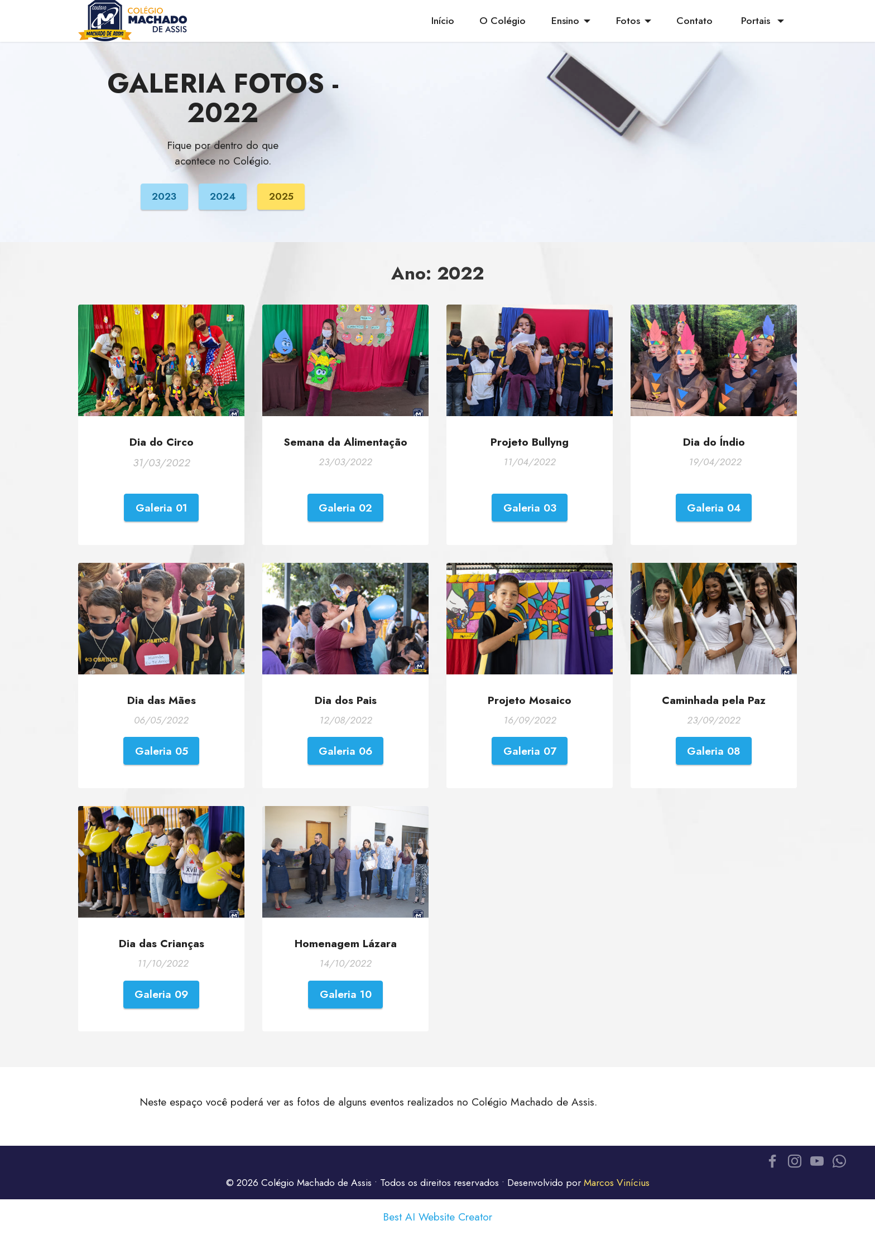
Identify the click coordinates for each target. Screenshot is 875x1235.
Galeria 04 (714, 507)
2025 (281, 196)
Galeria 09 (161, 994)
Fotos (628, 20)
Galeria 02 (345, 507)
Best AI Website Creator (437, 1217)
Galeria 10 (346, 994)
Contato (695, 20)
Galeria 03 (529, 507)
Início (442, 20)
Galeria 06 (345, 751)
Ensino (565, 20)
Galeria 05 (161, 751)
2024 (222, 196)
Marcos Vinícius (617, 1182)
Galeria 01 (162, 507)
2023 (164, 196)
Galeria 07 (529, 751)
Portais (757, 20)
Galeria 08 (714, 751)
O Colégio (502, 20)
